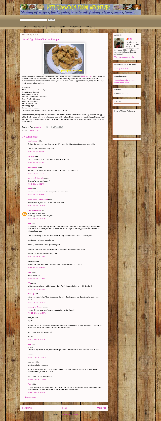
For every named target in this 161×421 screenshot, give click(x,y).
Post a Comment (31, 397)
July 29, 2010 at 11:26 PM (37, 379)
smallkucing (32, 141)
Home (64, 408)
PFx (29, 283)
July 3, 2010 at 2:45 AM (36, 162)
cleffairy (31, 156)
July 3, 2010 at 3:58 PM (36, 267)
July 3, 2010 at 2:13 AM (36, 152)
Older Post (101, 408)
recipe (37, 130)
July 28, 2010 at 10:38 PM (37, 357)
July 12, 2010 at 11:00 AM (37, 313)
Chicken (31, 130)
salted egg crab (86, 76)
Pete (29, 223)
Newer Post (27, 408)
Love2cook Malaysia (35, 178)
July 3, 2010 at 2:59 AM (36, 173)
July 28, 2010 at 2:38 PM (36, 340)
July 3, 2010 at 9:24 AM (36, 195)
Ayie (29, 272)
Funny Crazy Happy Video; (124, 81)
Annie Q (31, 294)
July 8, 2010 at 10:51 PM (36, 302)
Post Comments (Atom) (69, 414)
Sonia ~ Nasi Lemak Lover (38, 199)
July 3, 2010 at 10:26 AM (36, 206)
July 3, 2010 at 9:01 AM (36, 184)
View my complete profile (124, 57)
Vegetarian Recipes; (122, 80)
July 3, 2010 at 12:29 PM (36, 219)
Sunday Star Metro (121, 69)
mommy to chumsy (35, 307)
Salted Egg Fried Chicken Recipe (40, 39)
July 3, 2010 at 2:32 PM (36, 257)
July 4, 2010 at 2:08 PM (36, 278)
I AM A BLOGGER (34, 210)
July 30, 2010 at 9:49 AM (36, 392)
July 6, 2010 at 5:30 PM (36, 289)
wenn (30, 189)
